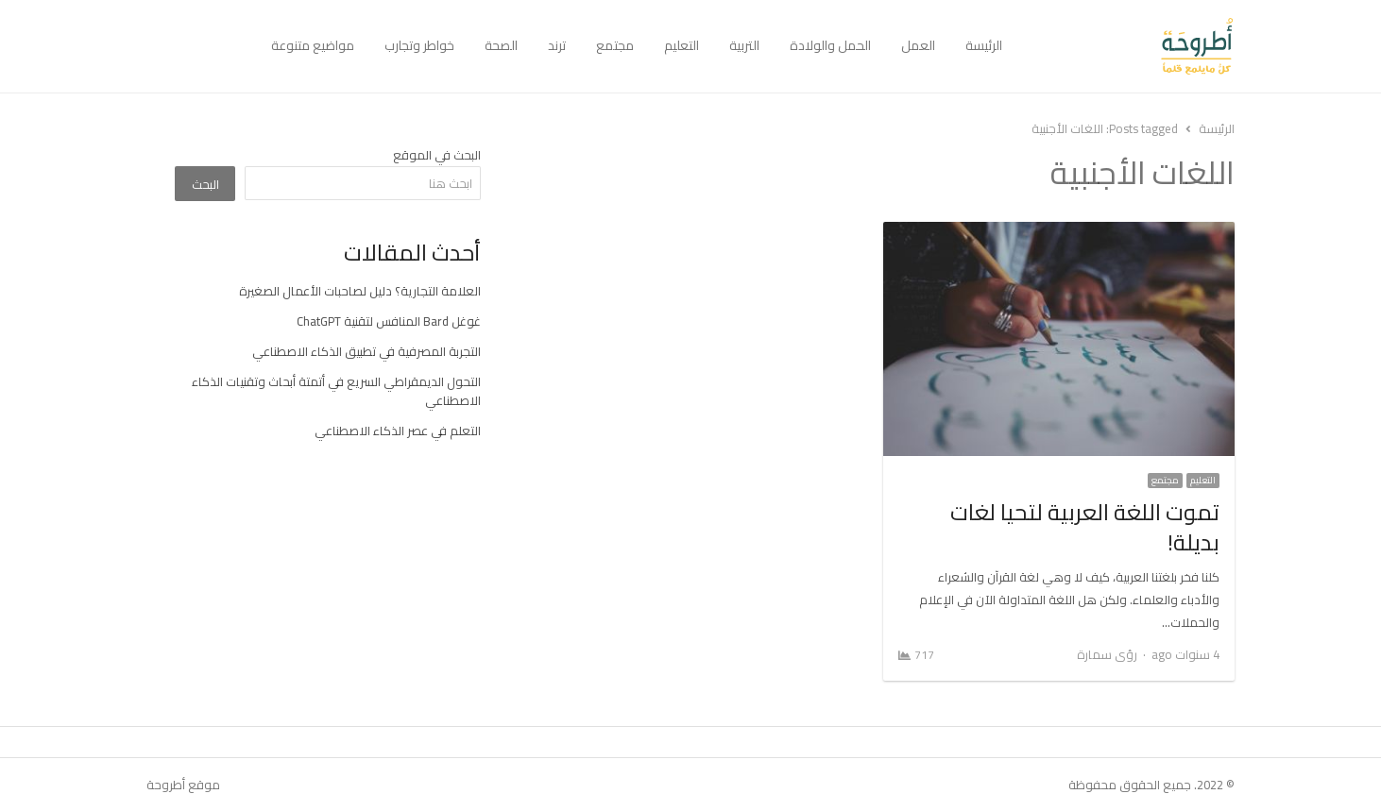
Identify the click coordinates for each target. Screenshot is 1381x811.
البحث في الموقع (437, 155)
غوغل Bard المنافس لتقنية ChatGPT (389, 321)
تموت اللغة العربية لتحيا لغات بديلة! (1084, 527)
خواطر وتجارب (419, 45)
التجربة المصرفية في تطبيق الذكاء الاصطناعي (366, 351)
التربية (744, 45)
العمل (918, 45)
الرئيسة (983, 45)
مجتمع (615, 45)
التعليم (681, 45)
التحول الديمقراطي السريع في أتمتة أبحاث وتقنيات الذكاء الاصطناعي (336, 391)
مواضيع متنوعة (312, 45)
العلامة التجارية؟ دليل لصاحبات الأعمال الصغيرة (360, 290)
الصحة (501, 45)
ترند (557, 45)
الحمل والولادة (830, 45)
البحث (205, 184)
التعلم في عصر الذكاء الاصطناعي (398, 430)
